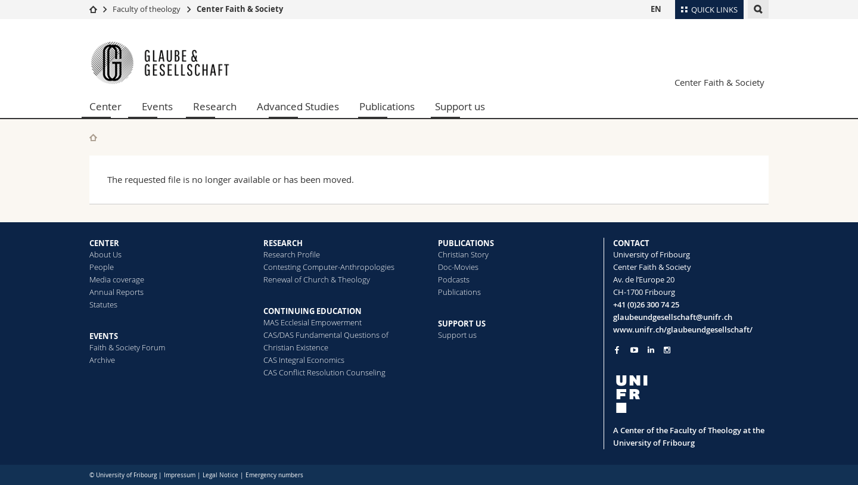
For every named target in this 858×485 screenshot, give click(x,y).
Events (157, 106)
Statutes (103, 304)
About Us (105, 254)
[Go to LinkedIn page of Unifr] (651, 350)
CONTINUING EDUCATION (312, 311)
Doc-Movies (458, 267)
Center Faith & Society (240, 9)
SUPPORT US (462, 323)
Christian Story (463, 254)
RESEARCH (283, 243)
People (101, 267)
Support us (460, 106)
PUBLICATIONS (466, 243)
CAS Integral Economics (303, 360)
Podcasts (454, 279)
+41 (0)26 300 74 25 (646, 304)
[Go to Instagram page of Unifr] (667, 350)
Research (215, 106)
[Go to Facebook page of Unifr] (617, 349)
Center (105, 106)
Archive (102, 360)
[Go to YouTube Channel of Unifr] (634, 350)
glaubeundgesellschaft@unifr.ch (672, 317)
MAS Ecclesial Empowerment (312, 322)
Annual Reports (116, 292)
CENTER (104, 243)
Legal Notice (220, 475)
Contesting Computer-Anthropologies (328, 267)
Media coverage (116, 279)
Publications (387, 106)
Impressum (179, 475)
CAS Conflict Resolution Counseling (324, 372)
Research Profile (291, 254)
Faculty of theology (147, 9)
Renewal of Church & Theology (316, 279)
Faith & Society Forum (127, 347)
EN (656, 9)
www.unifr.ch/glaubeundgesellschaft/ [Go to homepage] (683, 329)
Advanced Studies (298, 106)
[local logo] (691, 394)
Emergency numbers (274, 475)
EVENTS (103, 336)
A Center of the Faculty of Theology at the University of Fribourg (688, 436)
